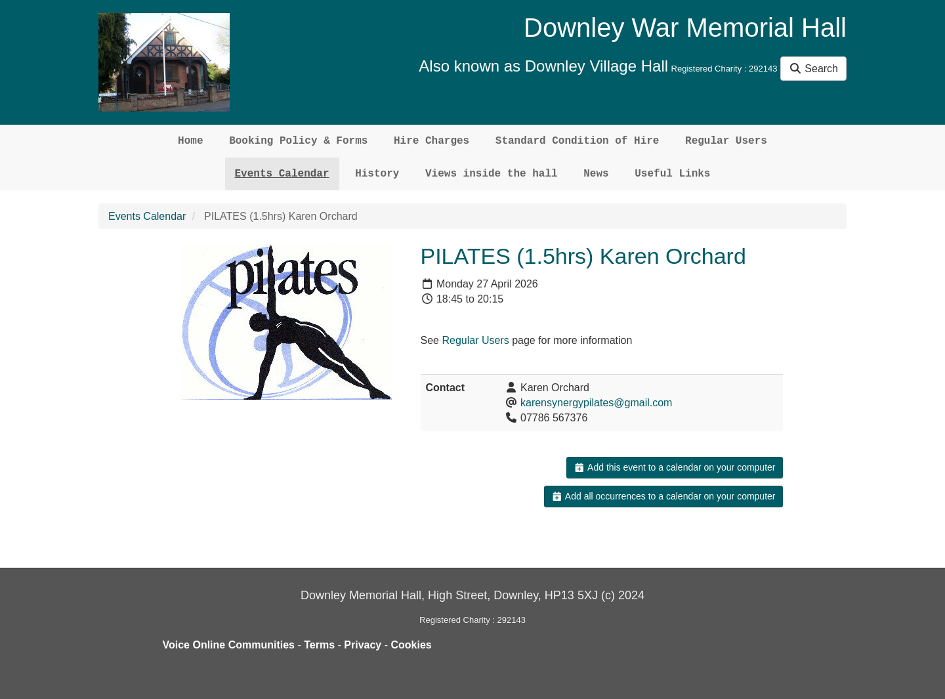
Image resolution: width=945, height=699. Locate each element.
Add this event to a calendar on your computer (674, 467)
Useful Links (672, 174)
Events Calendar (282, 174)
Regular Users (726, 141)
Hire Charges (431, 141)
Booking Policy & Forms (298, 141)
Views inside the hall (491, 174)
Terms (319, 644)
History (377, 174)
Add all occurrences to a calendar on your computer (663, 496)
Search (813, 68)
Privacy (362, 644)
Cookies (411, 644)
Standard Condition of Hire (577, 141)
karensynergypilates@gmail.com (596, 402)
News (595, 174)
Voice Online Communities (229, 644)
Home (190, 141)
